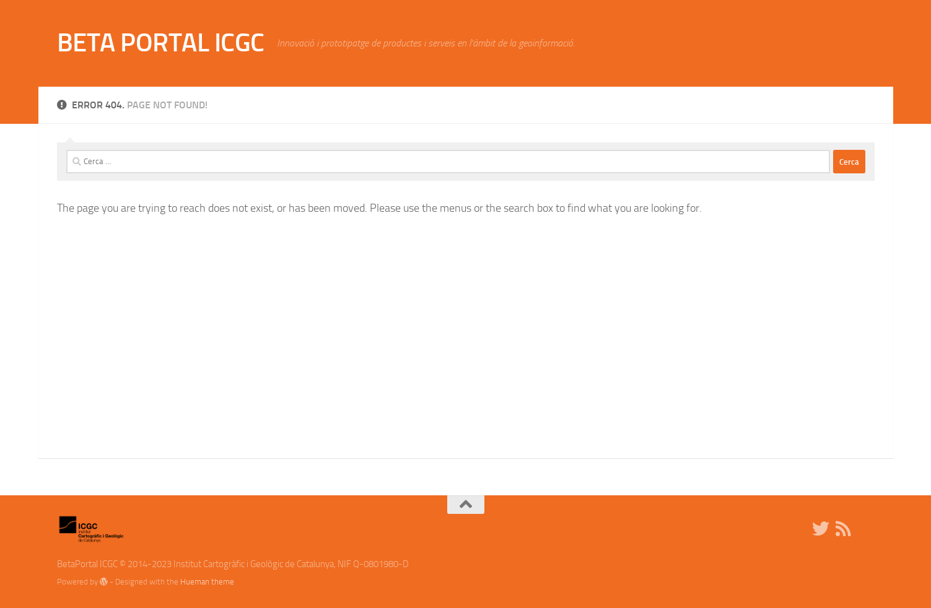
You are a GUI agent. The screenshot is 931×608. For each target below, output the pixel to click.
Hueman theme (207, 581)
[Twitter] (820, 528)
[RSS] (843, 528)
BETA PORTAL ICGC (160, 42)
